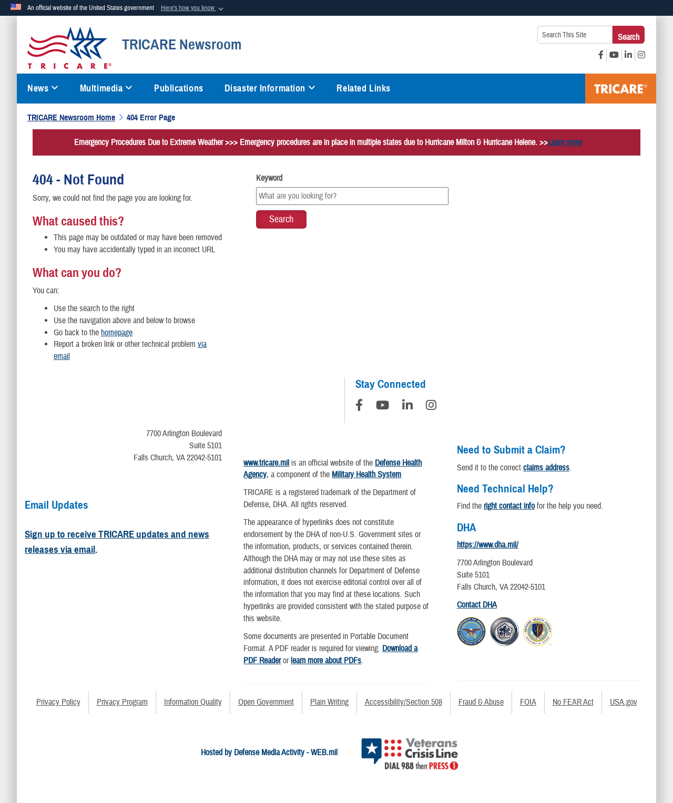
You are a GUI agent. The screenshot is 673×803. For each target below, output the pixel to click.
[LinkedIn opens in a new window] (628, 55)
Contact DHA (477, 605)
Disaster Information (270, 88)
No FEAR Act (573, 702)
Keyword (269, 178)
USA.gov (623, 702)
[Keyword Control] (352, 196)
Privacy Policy (58, 702)
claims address (546, 467)
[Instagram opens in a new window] (641, 55)
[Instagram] (431, 406)
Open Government (266, 702)
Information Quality (193, 702)
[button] (193, 8)
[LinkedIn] (407, 406)
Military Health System (366, 474)
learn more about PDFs (326, 660)
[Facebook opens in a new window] (601, 55)
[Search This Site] (575, 35)
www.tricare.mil (266, 463)
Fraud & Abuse (481, 702)
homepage (116, 332)
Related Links (363, 88)
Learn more (565, 142)
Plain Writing (329, 702)
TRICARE (620, 89)
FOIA (528, 702)
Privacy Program (122, 702)
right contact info (509, 506)
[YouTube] (382, 406)
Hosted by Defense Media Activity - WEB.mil (269, 752)
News (43, 88)
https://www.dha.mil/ (487, 545)
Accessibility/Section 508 (403, 702)
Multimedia (106, 88)
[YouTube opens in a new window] (614, 55)
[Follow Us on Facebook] (359, 406)
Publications (178, 88)
